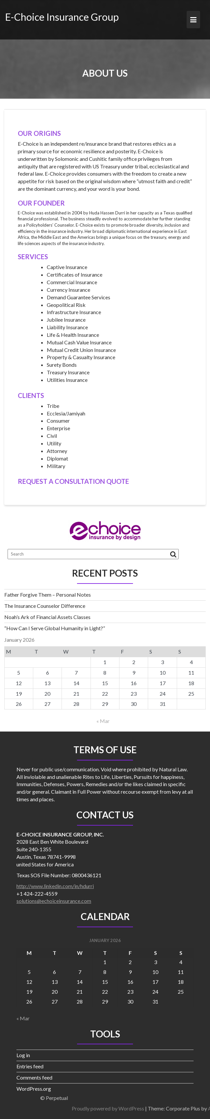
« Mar (103, 721)
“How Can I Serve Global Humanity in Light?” (54, 628)
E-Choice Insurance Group (62, 17)
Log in (23, 1055)
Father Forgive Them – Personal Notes (47, 594)
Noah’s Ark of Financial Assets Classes (47, 617)
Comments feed (34, 1077)
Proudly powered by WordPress (154, 1108)
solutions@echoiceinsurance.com (53, 901)
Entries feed (29, 1066)
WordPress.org (33, 1088)
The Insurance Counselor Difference (44, 606)
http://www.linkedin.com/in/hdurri (55, 886)
